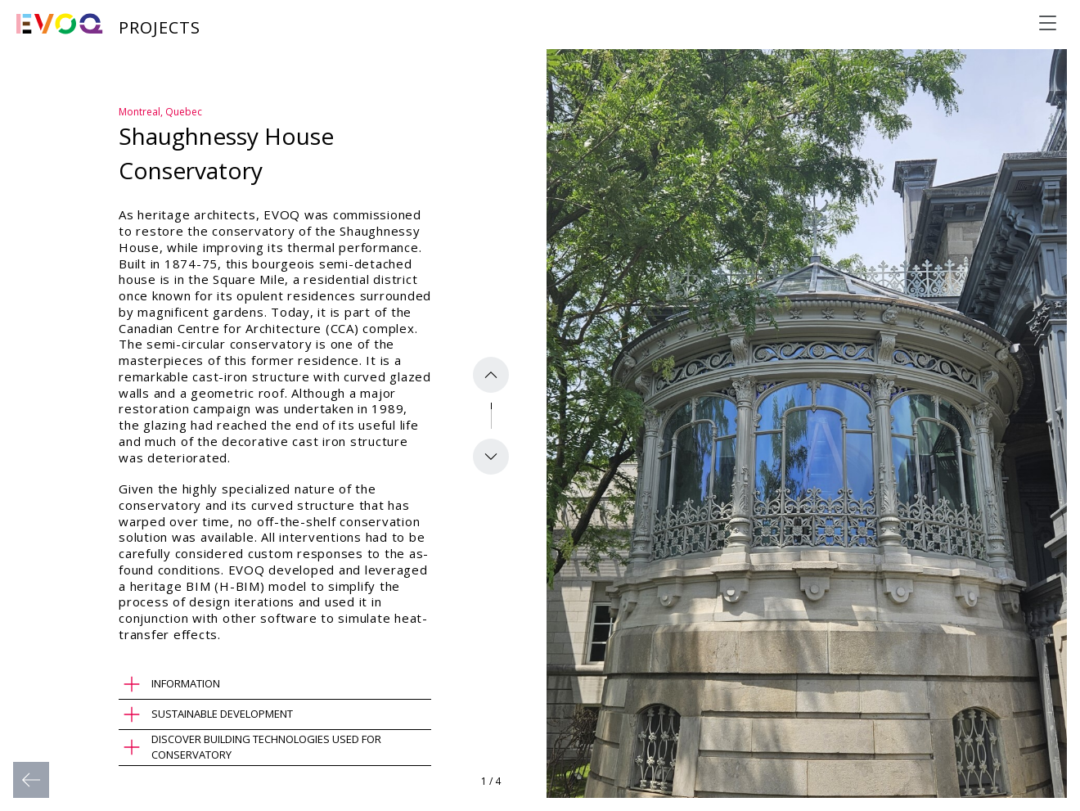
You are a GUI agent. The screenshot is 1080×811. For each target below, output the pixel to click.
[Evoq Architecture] (59, 23)
